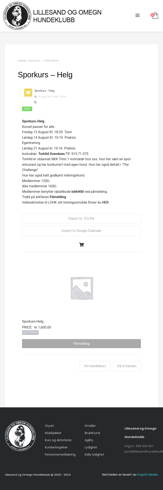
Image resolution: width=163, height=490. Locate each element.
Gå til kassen (126, 366)
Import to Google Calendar (81, 231)
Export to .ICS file (81, 218)
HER (105, 202)
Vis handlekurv (95, 366)
